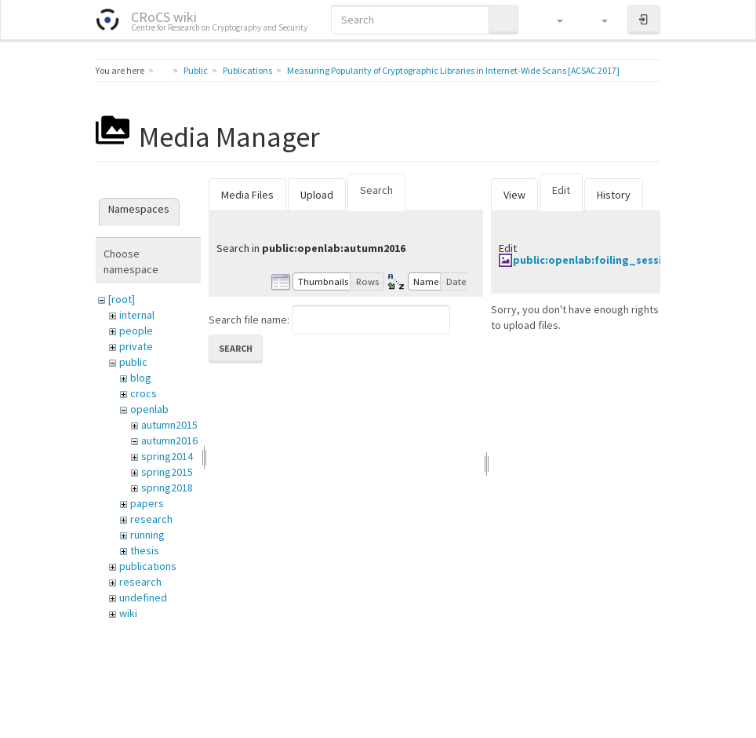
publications (147, 566)
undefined (143, 597)
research (151, 519)
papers (147, 503)
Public (196, 70)
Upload (316, 195)
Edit (561, 190)
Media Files (247, 195)
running (147, 535)
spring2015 (167, 472)
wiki (128, 613)
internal (136, 315)
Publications (247, 70)
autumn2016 (169, 440)
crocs (143, 393)
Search (376, 190)
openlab (149, 409)
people (136, 330)
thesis (144, 550)
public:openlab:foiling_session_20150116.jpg (630, 260)
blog (140, 378)
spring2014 (167, 456)
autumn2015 (169, 425)
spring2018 (167, 487)
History (614, 195)
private (136, 346)
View (514, 195)
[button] (552, 19)
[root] (121, 299)
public (133, 362)
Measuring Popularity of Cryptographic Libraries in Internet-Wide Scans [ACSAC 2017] (453, 70)
